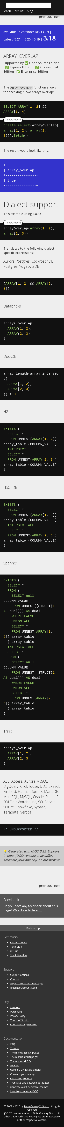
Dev (37, 32)
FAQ (12, 1043)
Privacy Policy (17, 1015)
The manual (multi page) (24, 1056)
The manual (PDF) (20, 1061)
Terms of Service (19, 1020)
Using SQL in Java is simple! (25, 1069)
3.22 (45, 32)
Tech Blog (16, 946)
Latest (8, 39)
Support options (19, 974)
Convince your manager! (23, 1073)
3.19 (37, 39)
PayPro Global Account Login (26, 983)
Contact (14, 978)
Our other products (21, 1078)
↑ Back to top (32, 927)
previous (45, 17)
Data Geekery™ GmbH (36, 1106)
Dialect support (31, 204)
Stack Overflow (18, 955)
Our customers (18, 942)
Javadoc (14, 1065)
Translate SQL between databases (29, 1082)
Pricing (18, 11)
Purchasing (16, 1011)
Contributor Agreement (23, 1024)
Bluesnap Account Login (24, 987)
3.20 (28, 39)
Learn (7, 11)
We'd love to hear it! (27, 910)
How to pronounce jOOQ (24, 1091)
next (57, 17)
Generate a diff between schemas (29, 1086)
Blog (30, 11)
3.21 (17, 39)
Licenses (15, 1007)
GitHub (14, 950)
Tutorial (14, 1048)
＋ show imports (13, 119)
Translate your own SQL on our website (31, 860)
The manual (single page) (24, 1052)
